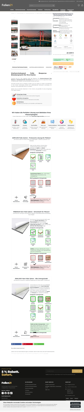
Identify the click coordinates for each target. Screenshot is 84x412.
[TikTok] (11, 393)
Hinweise (49, 67)
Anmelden (46, 353)
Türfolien (40, 9)
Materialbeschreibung (36, 67)
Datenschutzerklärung (31, 406)
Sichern (77, 371)
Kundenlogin (80, 1)
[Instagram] (3, 393)
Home (12, 9)
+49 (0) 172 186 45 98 (71, 386)
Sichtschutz (47, 9)
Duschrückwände (31, 9)
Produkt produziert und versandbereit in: (58, 60)
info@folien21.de (71, 384)
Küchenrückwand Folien (30, 384)
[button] (16, 344)
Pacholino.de (4, 398)
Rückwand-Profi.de (6, 400)
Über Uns (47, 389)
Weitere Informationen (75, 409)
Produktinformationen (19, 67)
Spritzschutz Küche (70, 10)
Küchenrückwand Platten (31, 386)
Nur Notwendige (75, 406)
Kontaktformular (71, 395)
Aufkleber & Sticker (62, 10)
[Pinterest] (8, 393)
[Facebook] (5, 393)
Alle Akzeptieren (75, 403)
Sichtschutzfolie (28, 392)
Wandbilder (55, 9)
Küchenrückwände (20, 9)
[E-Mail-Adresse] (59, 371)
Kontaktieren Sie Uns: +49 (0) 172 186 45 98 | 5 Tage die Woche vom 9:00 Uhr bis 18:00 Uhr (57, 1)
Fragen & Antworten (57, 68)
